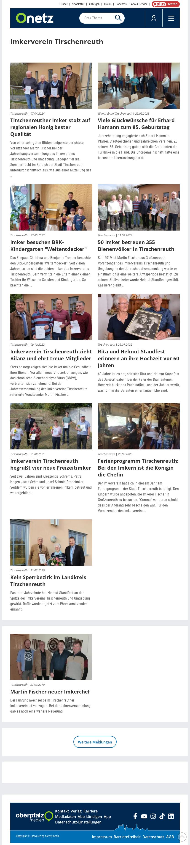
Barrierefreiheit (127, 838)
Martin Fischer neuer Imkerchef (50, 693)
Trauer (107, 4)
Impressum (102, 838)
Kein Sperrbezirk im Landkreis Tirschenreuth (48, 582)
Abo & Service (139, 4)
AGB (170, 838)
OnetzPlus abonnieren (165, 4)
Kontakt (62, 813)
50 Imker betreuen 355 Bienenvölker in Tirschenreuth (136, 247)
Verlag (76, 813)
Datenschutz (153, 838)
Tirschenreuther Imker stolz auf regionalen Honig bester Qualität (50, 129)
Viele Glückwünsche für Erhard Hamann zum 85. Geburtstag (136, 125)
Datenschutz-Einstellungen (78, 824)
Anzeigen (94, 4)
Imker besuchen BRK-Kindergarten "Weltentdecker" (48, 247)
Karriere (90, 813)
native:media (52, 838)
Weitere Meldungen (95, 744)
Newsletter (78, 4)
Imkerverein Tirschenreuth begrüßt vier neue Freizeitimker (50, 466)
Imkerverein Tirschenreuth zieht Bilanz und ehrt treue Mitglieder (51, 357)
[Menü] (171, 19)
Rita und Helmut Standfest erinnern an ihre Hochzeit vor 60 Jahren (138, 360)
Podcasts (121, 4)
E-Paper (63, 4)
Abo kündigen (90, 818)
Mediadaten (65, 818)
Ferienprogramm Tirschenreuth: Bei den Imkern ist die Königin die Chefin (138, 469)
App (107, 818)
